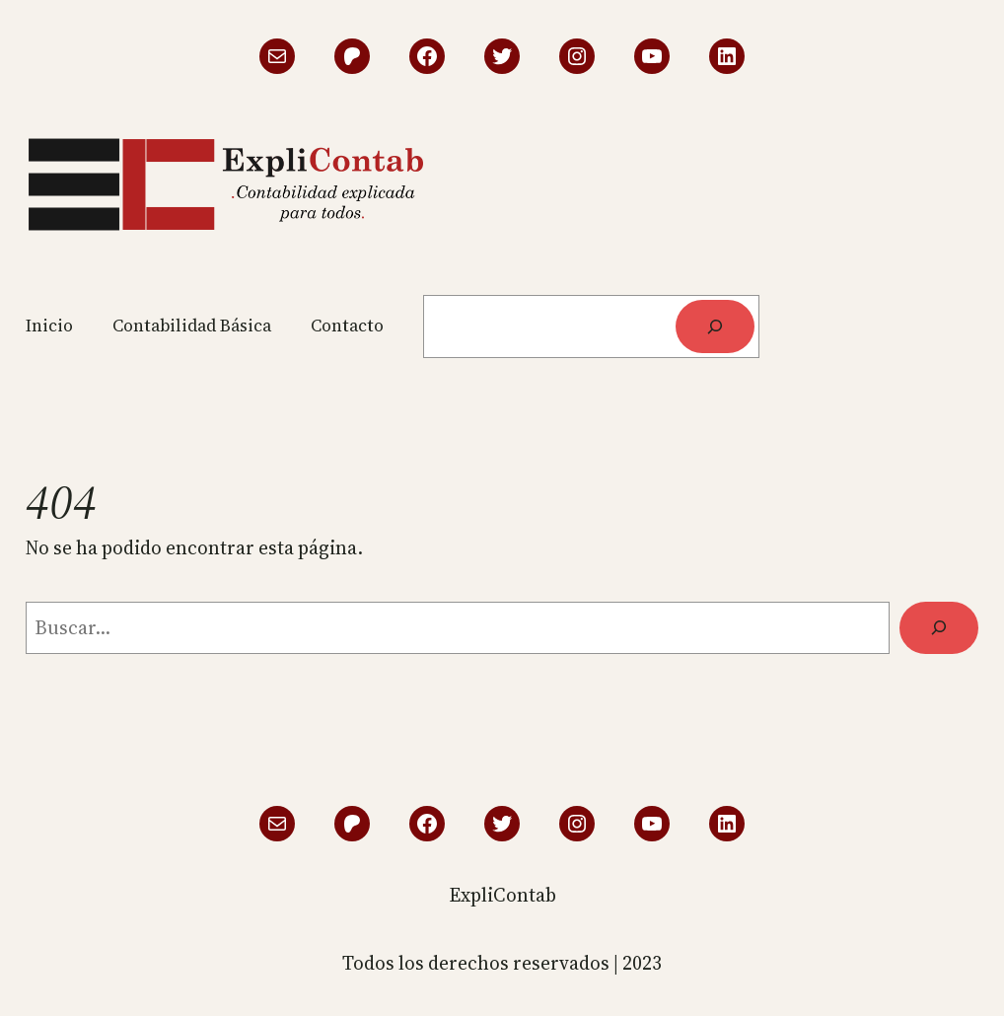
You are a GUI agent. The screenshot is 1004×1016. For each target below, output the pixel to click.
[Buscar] (714, 326)
